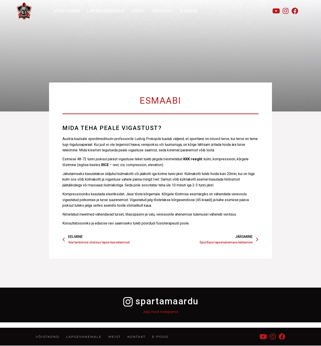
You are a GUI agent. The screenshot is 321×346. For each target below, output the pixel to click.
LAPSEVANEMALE (106, 10)
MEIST (138, 10)
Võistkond (67, 10)
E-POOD (188, 10)
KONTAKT (162, 10)
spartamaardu (167, 301)
